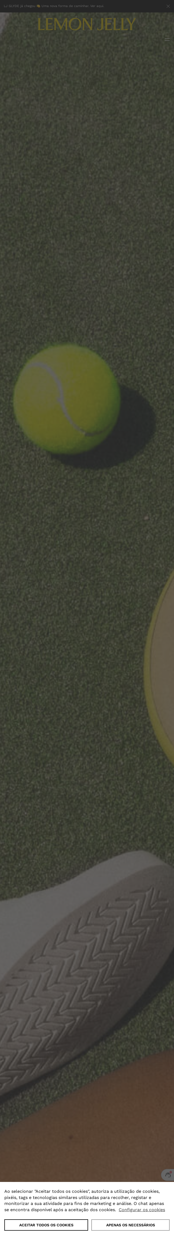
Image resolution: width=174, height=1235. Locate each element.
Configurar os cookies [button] (142, 1209)
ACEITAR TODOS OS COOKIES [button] (46, 1225)
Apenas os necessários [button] (130, 1225)
